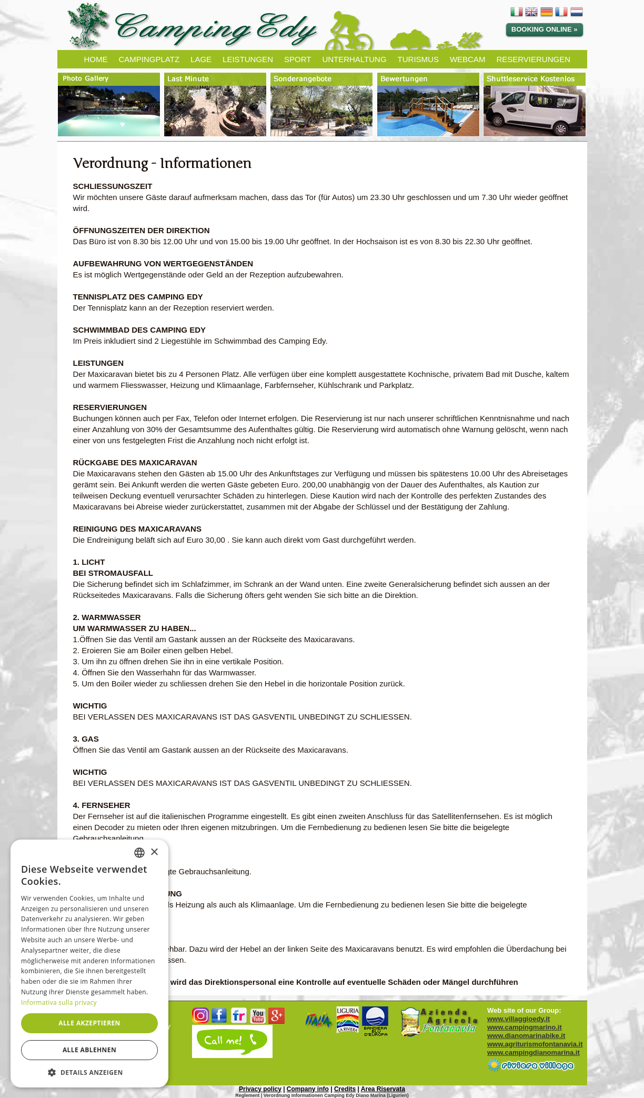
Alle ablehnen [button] (89, 1049)
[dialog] (89, 963)
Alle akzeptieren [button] (89, 1023)
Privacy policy (260, 1089)
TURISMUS (418, 59)
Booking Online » (544, 29)
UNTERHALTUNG (354, 59)
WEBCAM (468, 59)
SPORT (297, 59)
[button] (89, 1072)
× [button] (154, 852)
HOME (96, 59)
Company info (308, 1089)
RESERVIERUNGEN (533, 59)
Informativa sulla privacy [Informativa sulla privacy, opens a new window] (59, 1002)
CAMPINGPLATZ (149, 59)
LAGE (201, 59)
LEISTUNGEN (248, 59)
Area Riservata (383, 1089)
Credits (345, 1089)
